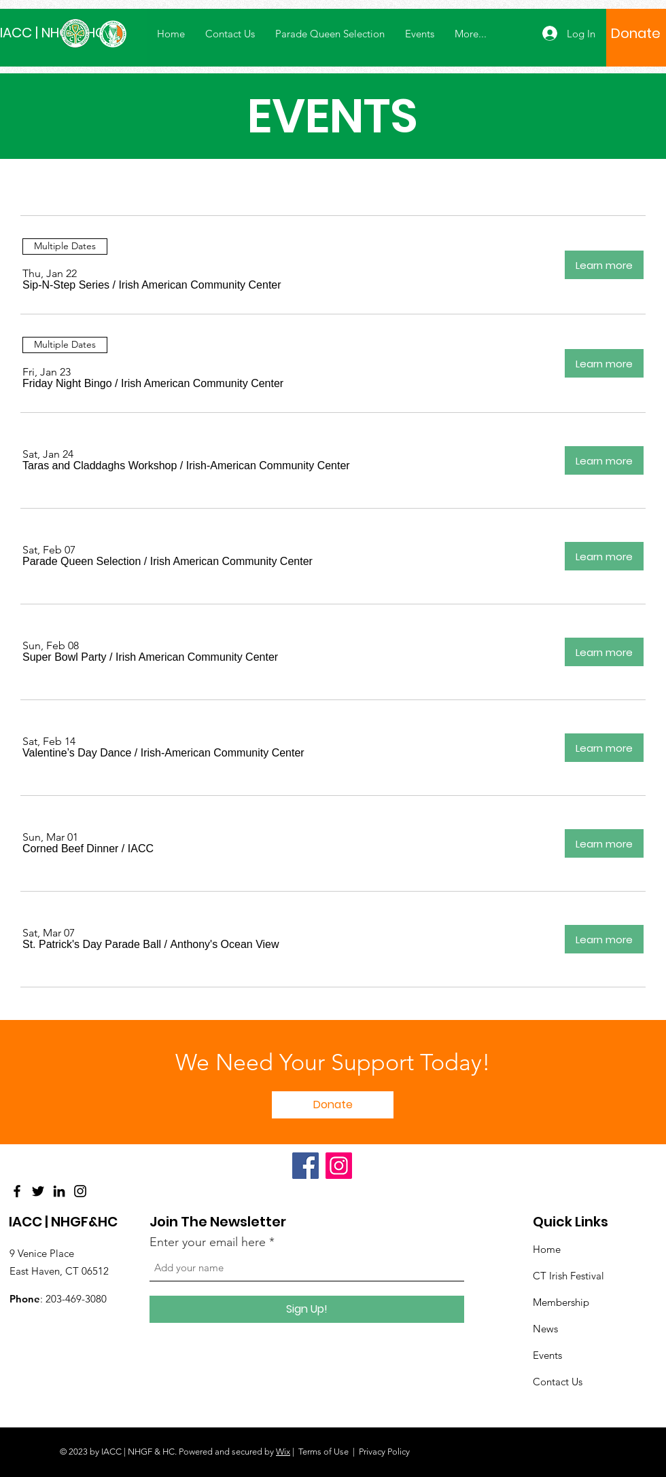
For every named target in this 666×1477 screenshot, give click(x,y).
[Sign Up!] (307, 1309)
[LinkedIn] (59, 1191)
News (545, 1328)
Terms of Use (323, 1451)
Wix (283, 1451)
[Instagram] (80, 1191)
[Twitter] (38, 1191)
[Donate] (636, 33)
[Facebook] (17, 1191)
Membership (561, 1302)
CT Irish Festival (568, 1275)
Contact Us (557, 1381)
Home (547, 1249)
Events (547, 1355)
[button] (65, 285)
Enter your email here (208, 1242)
